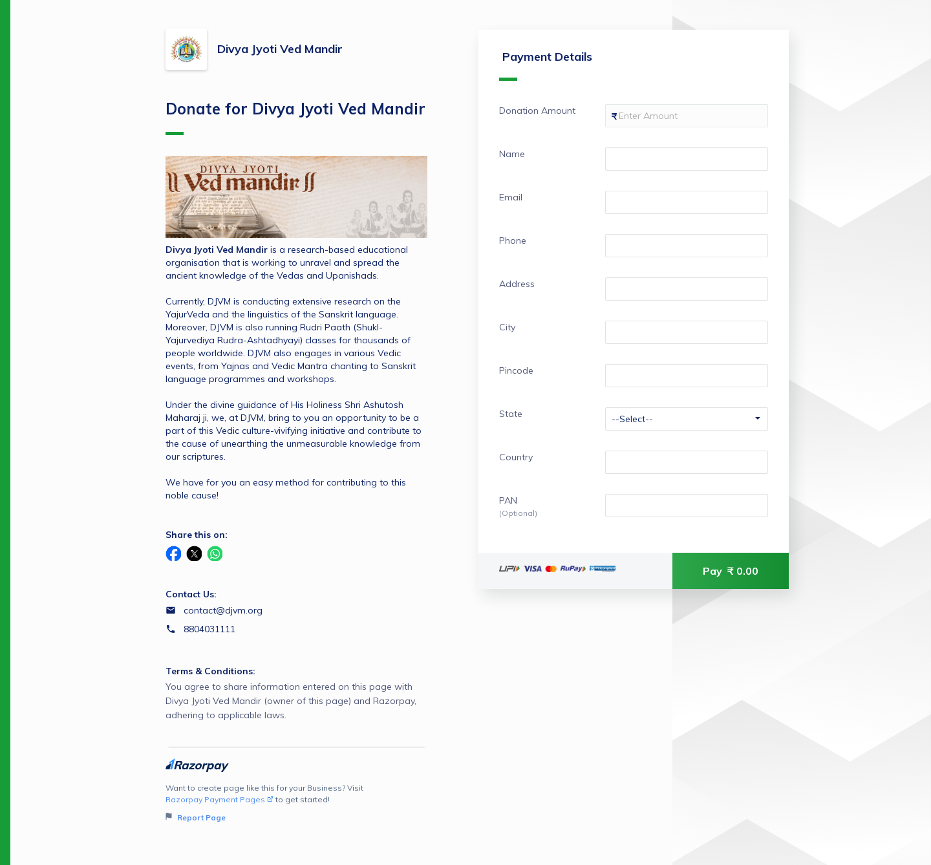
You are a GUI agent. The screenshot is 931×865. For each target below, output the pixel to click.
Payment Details (545, 65)
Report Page (196, 817)
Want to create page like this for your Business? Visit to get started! (296, 803)
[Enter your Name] (686, 159)
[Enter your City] (686, 332)
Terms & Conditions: (210, 671)
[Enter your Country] (686, 462)
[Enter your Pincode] (686, 375)
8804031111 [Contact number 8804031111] (209, 629)
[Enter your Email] (686, 202)
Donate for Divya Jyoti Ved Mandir (295, 117)
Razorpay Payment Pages (219, 799)
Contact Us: (191, 594)
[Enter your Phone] (686, 245)
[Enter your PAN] (686, 505)
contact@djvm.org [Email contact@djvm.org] (223, 610)
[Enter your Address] (686, 289)
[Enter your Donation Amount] (686, 115)
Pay (730, 570)
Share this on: (197, 534)
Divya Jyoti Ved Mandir (280, 48)
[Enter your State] (686, 419)
